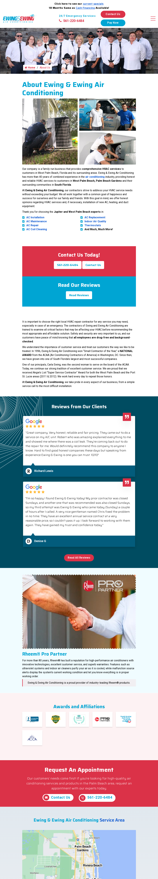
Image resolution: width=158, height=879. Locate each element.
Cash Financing (85, 8)
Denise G (40, 544)
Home (30, 71)
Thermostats (93, 229)
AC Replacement (95, 221)
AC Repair (32, 229)
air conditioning (95, 180)
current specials (93, 4)
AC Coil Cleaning (36, 232)
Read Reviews (79, 299)
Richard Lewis (43, 474)
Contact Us (113, 14)
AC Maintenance (36, 225)
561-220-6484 (71, 21)
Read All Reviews (79, 561)
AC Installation (35, 221)
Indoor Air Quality (95, 225)
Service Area (112, 824)
